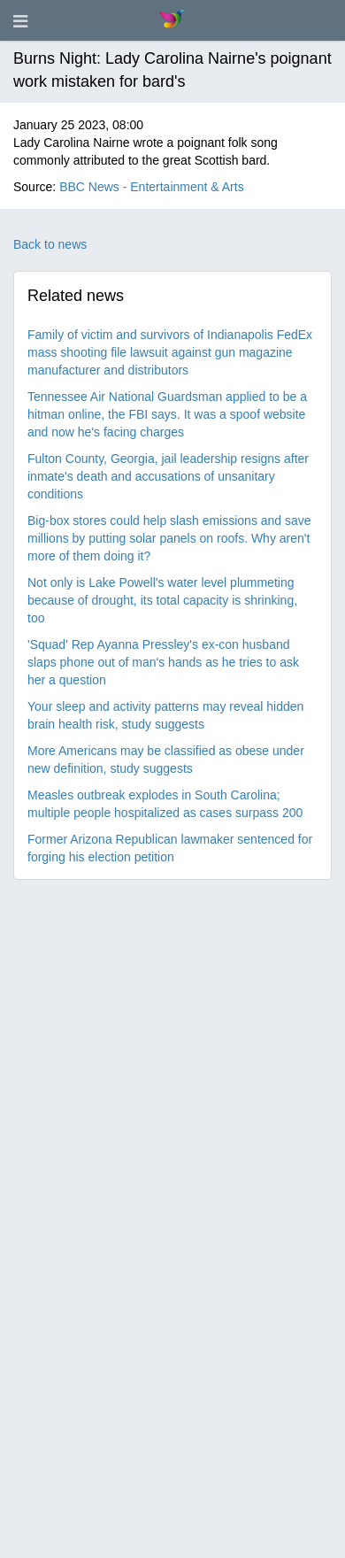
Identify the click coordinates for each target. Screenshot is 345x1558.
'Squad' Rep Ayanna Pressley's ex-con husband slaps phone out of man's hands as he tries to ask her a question (163, 662)
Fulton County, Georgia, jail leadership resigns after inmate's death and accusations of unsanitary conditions (168, 476)
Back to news (50, 244)
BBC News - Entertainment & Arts (151, 187)
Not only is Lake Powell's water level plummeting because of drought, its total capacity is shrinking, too (162, 600)
